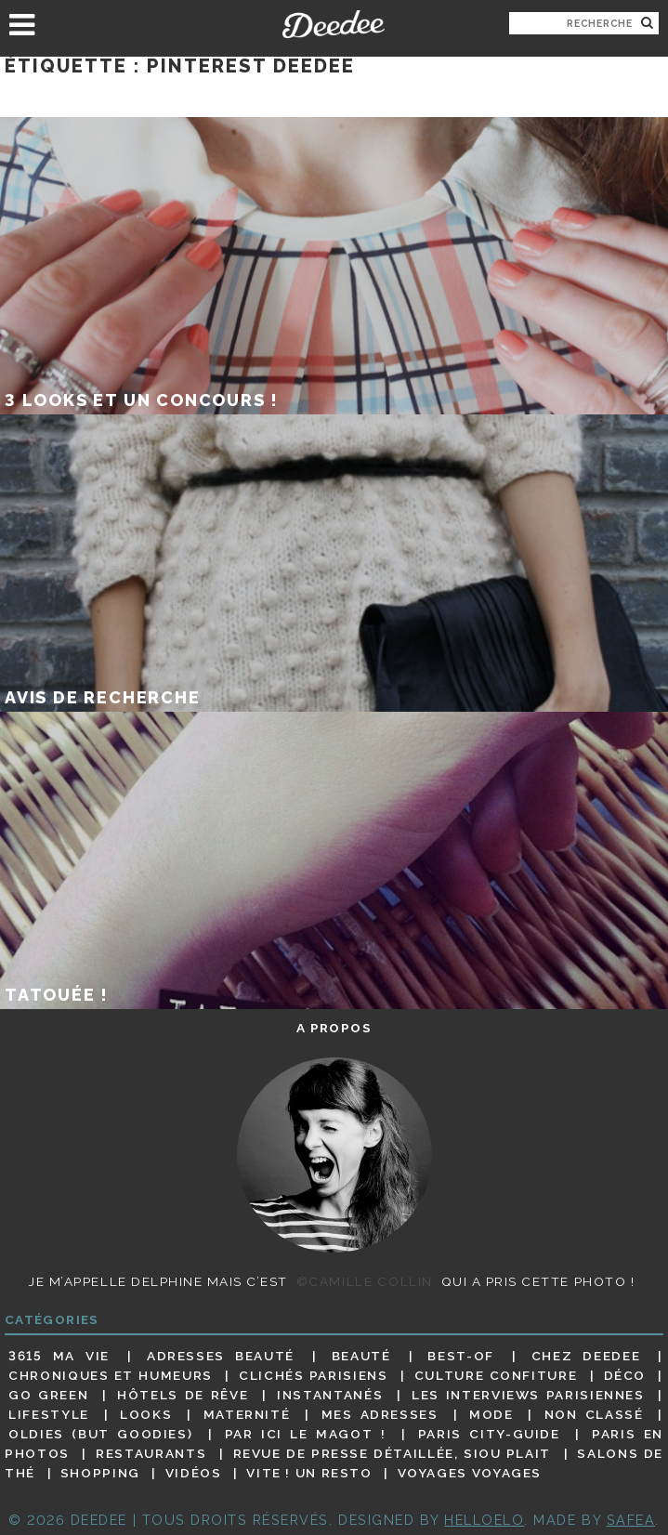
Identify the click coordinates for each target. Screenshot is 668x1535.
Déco (625, 1375)
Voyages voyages (470, 1472)
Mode (491, 1414)
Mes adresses (380, 1414)
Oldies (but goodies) (100, 1433)
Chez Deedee (585, 1355)
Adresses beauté (221, 1355)
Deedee (334, 24)
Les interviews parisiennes (528, 1394)
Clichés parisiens (313, 1375)
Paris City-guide (489, 1433)
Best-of (460, 1355)
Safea (631, 1520)
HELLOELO (484, 1520)
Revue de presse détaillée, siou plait (392, 1453)
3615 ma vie (59, 1355)
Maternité (247, 1414)
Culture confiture (495, 1375)
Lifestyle (48, 1414)
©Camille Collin (364, 1281)
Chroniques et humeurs (110, 1375)
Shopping (100, 1472)
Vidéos (193, 1472)
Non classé (594, 1414)
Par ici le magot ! (305, 1433)
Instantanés (330, 1394)
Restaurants (151, 1453)
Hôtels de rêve (182, 1394)
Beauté (361, 1355)
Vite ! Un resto (309, 1472)
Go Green (48, 1394)
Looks (146, 1414)
